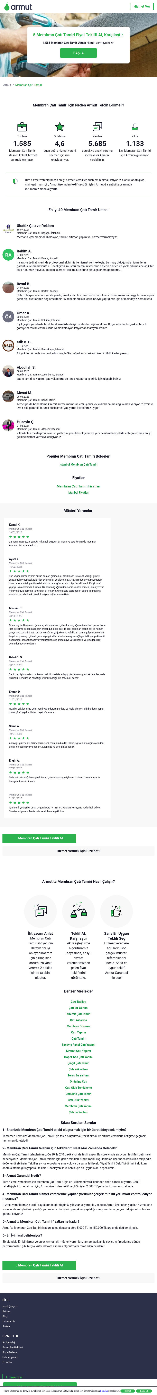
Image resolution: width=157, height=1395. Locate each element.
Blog (4, 1316)
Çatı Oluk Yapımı (78, 1100)
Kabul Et (144, 1391)
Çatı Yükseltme (78, 1069)
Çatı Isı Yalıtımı (78, 1112)
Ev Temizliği (8, 1342)
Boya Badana (9, 1352)
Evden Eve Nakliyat (12, 1347)
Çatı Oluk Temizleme (78, 1087)
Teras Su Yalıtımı (78, 1075)
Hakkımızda (8, 1321)
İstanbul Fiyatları (78, 492)
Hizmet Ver (142, 6)
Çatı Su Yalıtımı (78, 1008)
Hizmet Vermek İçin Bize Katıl (78, 851)
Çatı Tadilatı (78, 1001)
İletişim (6, 1311)
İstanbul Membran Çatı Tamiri (78, 464)
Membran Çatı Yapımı (78, 1106)
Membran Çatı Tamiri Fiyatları (78, 486)
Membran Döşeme (78, 1026)
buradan (104, 1391)
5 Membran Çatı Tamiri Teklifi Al (39, 838)
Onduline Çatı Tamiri (78, 1093)
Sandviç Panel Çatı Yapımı (78, 1044)
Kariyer (6, 1326)
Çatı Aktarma (78, 1020)
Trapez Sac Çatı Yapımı (78, 1057)
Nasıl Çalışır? (9, 1306)
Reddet (127, 1391)
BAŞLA (78, 53)
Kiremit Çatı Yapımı (78, 1050)
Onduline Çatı (78, 1081)
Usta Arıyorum (10, 1357)
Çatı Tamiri (78, 1038)
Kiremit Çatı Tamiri (78, 1014)
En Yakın (7, 1362)
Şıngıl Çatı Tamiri (78, 1063)
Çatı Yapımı (78, 1032)
